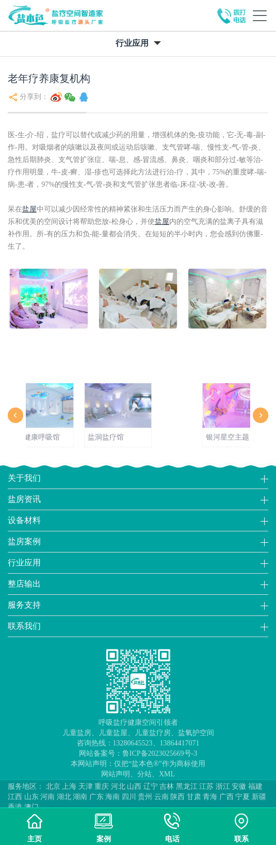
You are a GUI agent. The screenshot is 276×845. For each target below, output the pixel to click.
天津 (85, 786)
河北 (118, 786)
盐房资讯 (24, 499)
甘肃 (194, 797)
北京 (53, 786)
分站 (144, 774)
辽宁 (150, 786)
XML (167, 774)
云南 (161, 797)
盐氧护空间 (196, 733)
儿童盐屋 (113, 733)
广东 (96, 797)
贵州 (145, 797)
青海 (210, 797)
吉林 (166, 786)
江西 (15, 797)
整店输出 (24, 584)
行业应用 (24, 562)
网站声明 (115, 774)
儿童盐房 (76, 733)
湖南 (80, 797)
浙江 (223, 786)
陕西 (177, 797)
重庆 (101, 786)
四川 (129, 797)
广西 (226, 797)
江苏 (206, 786)
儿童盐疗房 (153, 733)
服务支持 (24, 605)
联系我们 (24, 626)
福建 (255, 786)
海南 (112, 797)
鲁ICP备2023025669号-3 (159, 753)
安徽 (239, 786)
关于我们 (24, 478)
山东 (31, 797)
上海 (69, 786)
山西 (134, 786)
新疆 (259, 797)
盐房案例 (24, 541)
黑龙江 (187, 786)
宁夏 (242, 797)
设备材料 (24, 520)
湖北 (64, 797)
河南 (47, 797)
